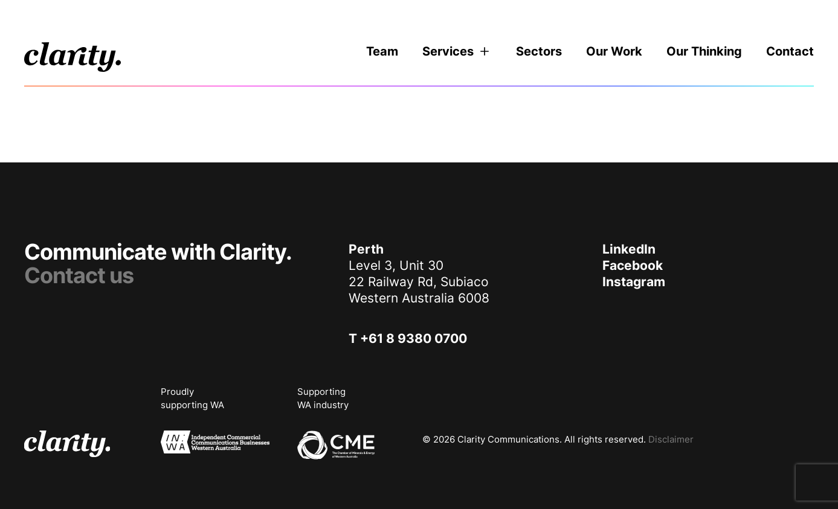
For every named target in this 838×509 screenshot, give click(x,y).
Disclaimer (671, 439)
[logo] (72, 57)
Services (457, 51)
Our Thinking (704, 51)
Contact (790, 51)
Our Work (614, 51)
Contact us (79, 275)
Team (382, 51)
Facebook (632, 265)
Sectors (539, 51)
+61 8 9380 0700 (413, 338)
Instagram (633, 281)
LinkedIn (629, 249)
